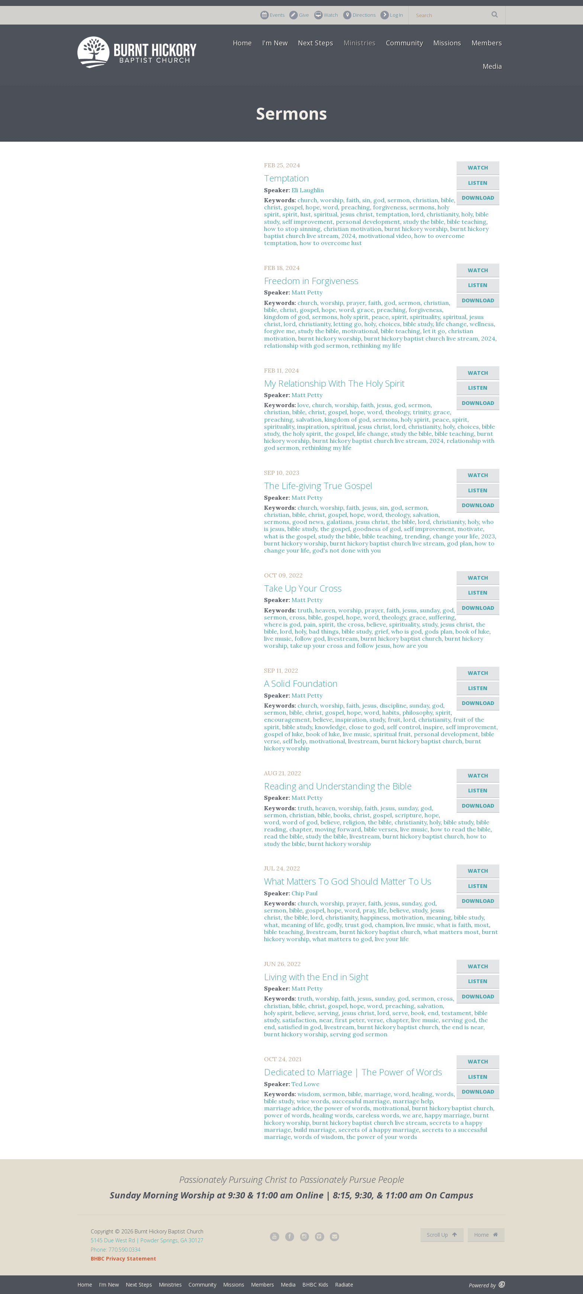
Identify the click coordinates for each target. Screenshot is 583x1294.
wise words (313, 1101)
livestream (343, 638)
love (303, 405)
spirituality (425, 317)
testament (456, 1013)
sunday (429, 610)
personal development (368, 221)
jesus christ (356, 214)
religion (354, 822)
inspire (433, 727)
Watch (326, 15)
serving (328, 1013)
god (378, 200)
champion (389, 924)
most (481, 924)
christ (272, 207)
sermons (422, 207)
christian (425, 200)
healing (422, 1094)
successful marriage (361, 1101)
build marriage (314, 1129)
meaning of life (302, 924)
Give (299, 15)
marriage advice (287, 1108)
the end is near (462, 1027)
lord (417, 214)
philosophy (417, 712)
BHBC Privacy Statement (123, 1258)
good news (307, 521)
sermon (398, 200)
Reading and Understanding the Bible (338, 786)
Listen (477, 182)
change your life (455, 536)
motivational (360, 331)
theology (397, 412)
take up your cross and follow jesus (340, 645)
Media (492, 66)
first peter (349, 1020)
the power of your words (381, 1136)
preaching (355, 207)
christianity (442, 214)
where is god (282, 624)
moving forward (338, 829)
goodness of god (377, 528)
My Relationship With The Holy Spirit (334, 383)
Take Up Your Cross (303, 588)
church (307, 200)
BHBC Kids (315, 1284)
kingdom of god (286, 317)
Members (486, 42)
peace (380, 317)
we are (412, 1115)
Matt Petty (307, 292)
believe (376, 624)
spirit (289, 214)
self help (294, 741)
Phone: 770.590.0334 (116, 1249)
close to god (366, 727)
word (330, 207)
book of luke (472, 631)
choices (389, 324)
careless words (377, 1115)
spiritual (325, 214)
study (429, 624)
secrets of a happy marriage (378, 1129)
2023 (488, 536)
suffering (442, 617)
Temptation (286, 178)
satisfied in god (299, 1027)
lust (305, 214)
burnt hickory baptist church (401, 638)
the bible (403, 521)
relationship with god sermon (306, 345)
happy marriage (447, 1115)
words (444, 1094)
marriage (377, 1094)
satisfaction (299, 1020)
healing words (333, 1115)
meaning (438, 917)
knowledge (330, 727)
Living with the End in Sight (316, 976)
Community (404, 42)
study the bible (423, 221)
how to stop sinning (292, 228)
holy (467, 214)
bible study (418, 324)
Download (478, 197)
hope (313, 207)
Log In (391, 15)
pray (369, 910)
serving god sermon (358, 1034)
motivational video (384, 235)
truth (304, 610)
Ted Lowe (305, 1084)
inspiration (312, 426)
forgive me (279, 331)
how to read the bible (460, 829)
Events (272, 15)
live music (278, 638)
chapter (300, 829)
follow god (309, 638)
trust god (358, 924)
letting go (347, 324)
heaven (325, 610)
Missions (447, 42)
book (418, 1013)
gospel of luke (283, 734)
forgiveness (389, 207)
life (382, 910)
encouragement (287, 719)
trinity (421, 412)
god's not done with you (346, 550)
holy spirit (354, 317)
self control (403, 727)
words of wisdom (318, 1136)
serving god (459, 1020)
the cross (350, 624)
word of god (300, 822)
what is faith (454, 924)
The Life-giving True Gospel (318, 485)
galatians (339, 521)
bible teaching (466, 221)
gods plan (438, 631)
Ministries (360, 42)
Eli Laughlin (308, 190)
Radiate (344, 1284)
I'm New (275, 42)
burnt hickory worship (415, 228)
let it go (434, 331)
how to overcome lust (331, 243)
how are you (410, 645)
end (433, 1013)
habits (390, 712)
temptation (392, 214)
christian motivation (352, 228)
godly (334, 924)
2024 (348, 235)
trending (417, 536)
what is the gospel (289, 536)
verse (375, 1020)
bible (447, 200)
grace (365, 309)
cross (297, 617)
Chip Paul (305, 893)
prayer (355, 302)
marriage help (413, 1101)
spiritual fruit (392, 734)
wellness (482, 324)
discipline (393, 705)
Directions (359, 15)
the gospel (339, 433)
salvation (309, 419)
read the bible (283, 836)
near (325, 1020)
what (271, 924)
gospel (293, 207)
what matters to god (342, 939)
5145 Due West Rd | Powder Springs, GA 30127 (147, 1240)
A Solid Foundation (301, 683)
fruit (394, 719)
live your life (392, 939)
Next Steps (315, 42)
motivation (407, 917)
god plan (459, 543)
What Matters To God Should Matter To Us (347, 881)
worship (331, 200)
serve (400, 1013)
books (342, 815)
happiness (374, 917)
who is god (406, 631)
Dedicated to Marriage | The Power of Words (353, 1072)
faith (352, 200)
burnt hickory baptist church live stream (421, 338)
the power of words (341, 1108)
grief (381, 631)
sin (366, 200)
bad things (324, 631)
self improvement (307, 221)
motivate (470, 528)
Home (242, 42)
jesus (384, 405)
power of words (287, 1115)
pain (309, 624)
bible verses (380, 829)
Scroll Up (442, 1234)
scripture (408, 815)
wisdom (308, 1094)
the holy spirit (301, 433)
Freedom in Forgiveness (311, 280)
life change (451, 324)
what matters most (451, 932)
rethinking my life (376, 345)
